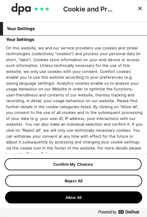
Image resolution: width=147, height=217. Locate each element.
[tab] (73, 28)
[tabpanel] (74, 116)
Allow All (73, 197)
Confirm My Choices (73, 164)
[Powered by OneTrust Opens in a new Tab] (121, 213)
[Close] (140, 8)
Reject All (73, 180)
